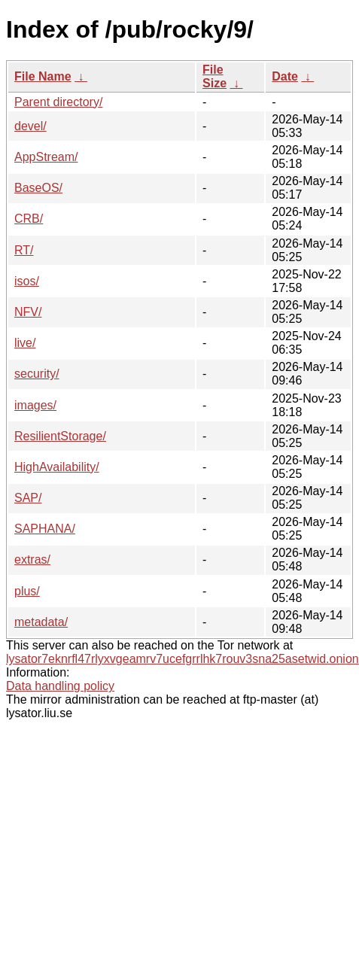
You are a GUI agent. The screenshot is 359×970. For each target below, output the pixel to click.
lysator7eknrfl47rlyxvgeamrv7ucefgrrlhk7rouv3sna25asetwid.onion (182, 658)
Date (285, 76)
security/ (36, 373)
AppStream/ (46, 157)
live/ (24, 342)
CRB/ (28, 218)
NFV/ (27, 312)
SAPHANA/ (44, 528)
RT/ (23, 250)
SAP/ (27, 497)
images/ (35, 405)
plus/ (27, 591)
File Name (42, 76)
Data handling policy (60, 686)
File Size (214, 76)
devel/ (30, 126)
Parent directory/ (58, 102)
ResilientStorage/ (60, 436)
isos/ (26, 281)
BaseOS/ (38, 187)
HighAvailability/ (56, 467)
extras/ (32, 559)
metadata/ (41, 622)
